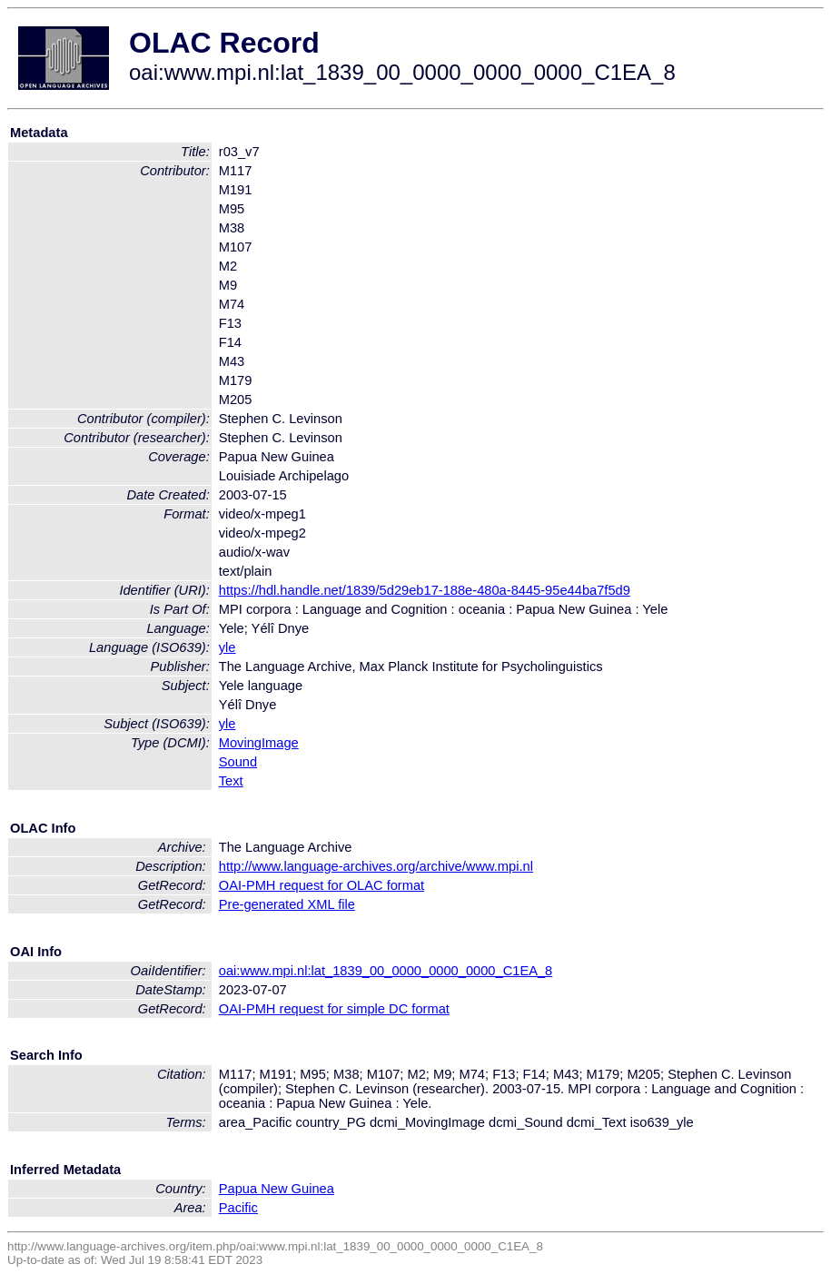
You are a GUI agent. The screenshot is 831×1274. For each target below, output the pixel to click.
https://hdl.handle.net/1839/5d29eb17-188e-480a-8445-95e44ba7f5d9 (424, 590)
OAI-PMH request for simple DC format (334, 1009)
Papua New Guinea (276, 1188)
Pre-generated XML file (287, 904)
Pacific (238, 1207)
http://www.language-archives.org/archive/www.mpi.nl (376, 866)
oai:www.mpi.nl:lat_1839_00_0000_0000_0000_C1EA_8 (386, 970)
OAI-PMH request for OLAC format (321, 885)
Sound (238, 762)
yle (227, 647)
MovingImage (259, 743)
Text (231, 781)
